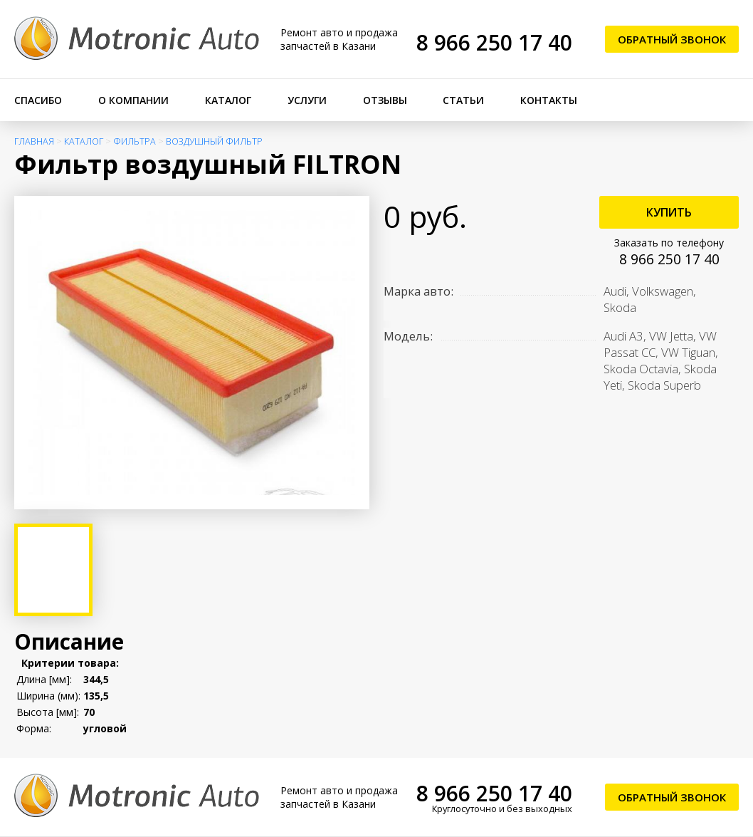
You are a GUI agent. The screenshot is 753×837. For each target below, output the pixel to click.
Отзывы (385, 100)
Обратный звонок (672, 39)
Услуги (307, 100)
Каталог (228, 100)
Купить (669, 212)
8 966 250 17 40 (494, 42)
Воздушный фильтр (214, 141)
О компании (133, 100)
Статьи (463, 100)
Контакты (548, 100)
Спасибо (38, 100)
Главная (34, 141)
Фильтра (134, 141)
